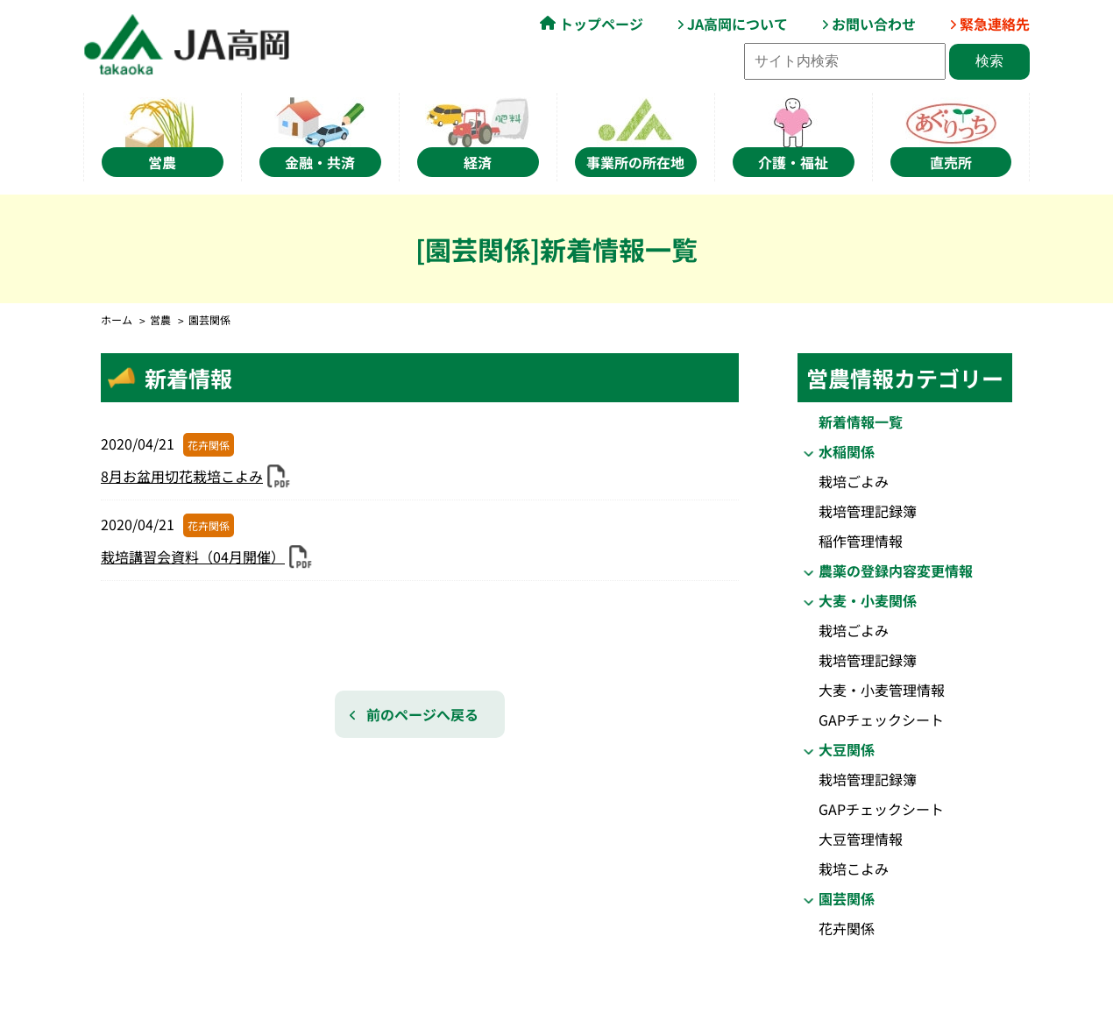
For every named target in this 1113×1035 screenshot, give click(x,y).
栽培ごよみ (854, 481)
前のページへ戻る (422, 714)
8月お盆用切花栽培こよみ (182, 475)
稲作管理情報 (861, 540)
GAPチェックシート (881, 719)
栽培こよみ (854, 868)
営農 (160, 319)
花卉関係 (847, 928)
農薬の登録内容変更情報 (896, 570)
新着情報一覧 (861, 421)
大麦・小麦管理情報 (882, 689)
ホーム (116, 319)
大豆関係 (847, 749)
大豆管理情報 (861, 838)
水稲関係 (847, 451)
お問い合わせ (874, 23)
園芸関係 (847, 898)
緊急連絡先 (995, 23)
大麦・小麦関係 (868, 600)
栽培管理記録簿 (868, 510)
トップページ (601, 23)
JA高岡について (737, 23)
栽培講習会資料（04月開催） (193, 556)
